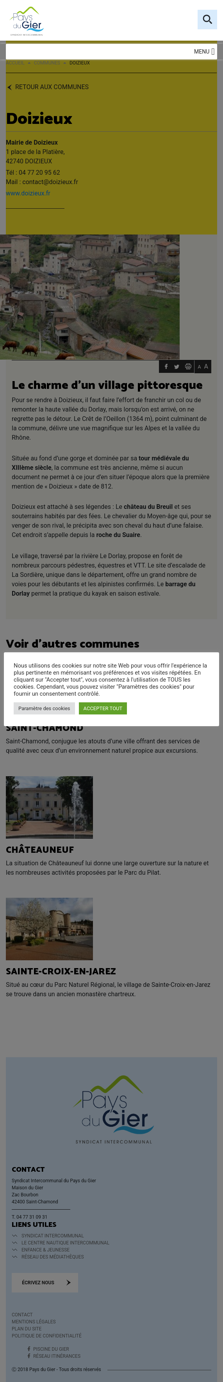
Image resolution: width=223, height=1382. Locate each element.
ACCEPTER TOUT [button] (103, 708)
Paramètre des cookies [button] (44, 708)
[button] (201, 51)
